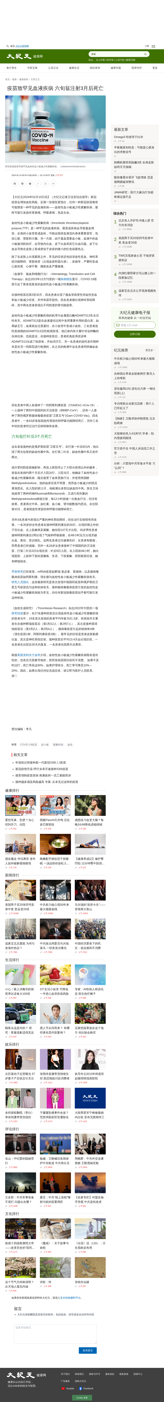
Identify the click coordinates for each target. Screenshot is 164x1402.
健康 (14, 79)
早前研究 (17, 571)
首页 (7, 79)
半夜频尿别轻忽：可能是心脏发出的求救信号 (134, 150)
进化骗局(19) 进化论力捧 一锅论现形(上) (134, 391)
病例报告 (66, 279)
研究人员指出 (20, 582)
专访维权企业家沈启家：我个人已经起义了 (134, 406)
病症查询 (95, 67)
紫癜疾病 (58, 744)
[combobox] (117, 54)
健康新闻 (23, 79)
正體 (147, 46)
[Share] (7, 828)
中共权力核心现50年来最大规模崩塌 (134, 361)
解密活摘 (130, 60)
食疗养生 (11, 67)
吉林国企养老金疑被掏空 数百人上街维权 (134, 376)
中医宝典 (32, 67)
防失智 (110, 60)
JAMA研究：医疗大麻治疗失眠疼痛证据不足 (133, 194)
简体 (153, 46)
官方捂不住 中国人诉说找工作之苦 (134, 451)
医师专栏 (137, 67)
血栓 (70, 744)
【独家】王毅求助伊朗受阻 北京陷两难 (134, 421)
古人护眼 (100, 60)
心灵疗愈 (119, 60)
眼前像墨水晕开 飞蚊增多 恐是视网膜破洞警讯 (133, 180)
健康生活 (74, 67)
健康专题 (116, 67)
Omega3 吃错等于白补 (128, 137)
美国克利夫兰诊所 (28, 655)
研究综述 (17, 613)
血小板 (45, 744)
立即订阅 (135, 334)
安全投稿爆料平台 (70, 1297)
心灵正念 (53, 67)
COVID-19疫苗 (28, 744)
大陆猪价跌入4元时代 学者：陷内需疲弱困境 (134, 436)
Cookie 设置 (81, 1398)
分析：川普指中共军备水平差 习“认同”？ (134, 466)
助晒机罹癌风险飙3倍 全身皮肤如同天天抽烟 (134, 165)
